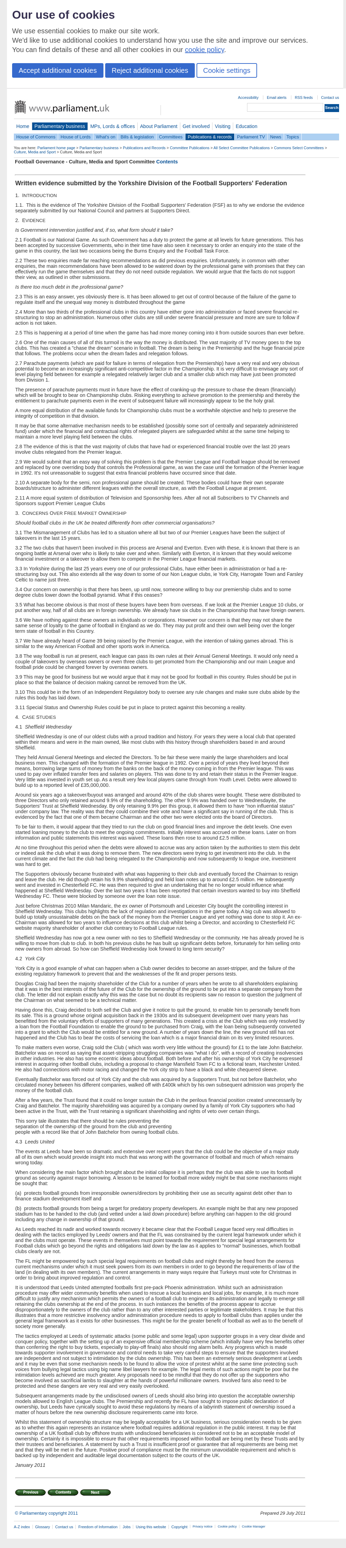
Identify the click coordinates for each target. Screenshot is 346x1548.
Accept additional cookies (58, 70)
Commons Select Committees (299, 148)
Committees (170, 136)
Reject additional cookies (150, 70)
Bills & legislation (137, 136)
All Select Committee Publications (241, 148)
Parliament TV (251, 136)
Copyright (179, 1527)
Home (22, 126)
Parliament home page (56, 148)
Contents (167, 161)
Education (246, 126)
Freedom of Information (97, 1527)
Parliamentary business (60, 126)
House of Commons (35, 136)
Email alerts (276, 97)
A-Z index (22, 1527)
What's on (106, 136)
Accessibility (248, 97)
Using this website (151, 1527)
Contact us (330, 97)
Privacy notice (202, 1526)
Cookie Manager (253, 1526)
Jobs (126, 1527)
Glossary (42, 1527)
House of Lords (76, 136)
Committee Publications (189, 148)
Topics (292, 136)
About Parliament (158, 126)
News (275, 136)
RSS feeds (304, 97)
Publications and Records (144, 148)
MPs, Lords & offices (112, 126)
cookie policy (204, 49)
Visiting (222, 126)
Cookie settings (227, 70)
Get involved (196, 126)
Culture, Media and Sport (35, 152)
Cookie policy (227, 1526)
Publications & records (210, 136)
